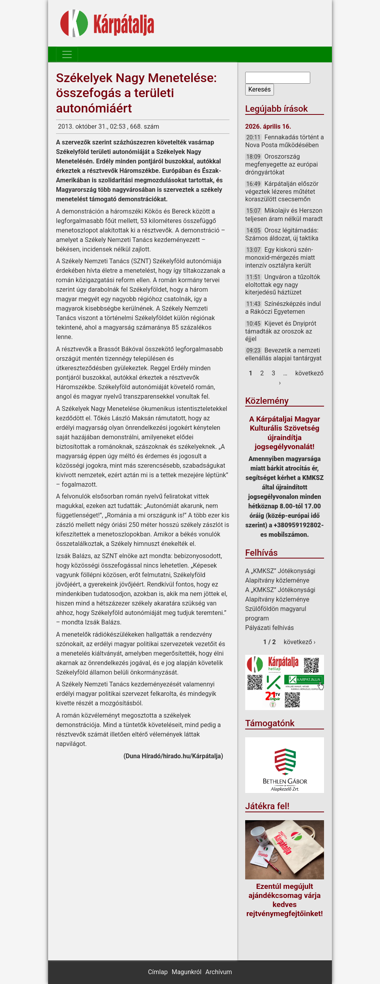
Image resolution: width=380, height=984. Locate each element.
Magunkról (186, 972)
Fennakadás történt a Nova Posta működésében (284, 141)
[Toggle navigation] (67, 54)
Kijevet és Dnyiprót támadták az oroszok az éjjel (280, 331)
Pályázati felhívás (269, 628)
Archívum (218, 972)
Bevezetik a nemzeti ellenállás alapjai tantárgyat (283, 354)
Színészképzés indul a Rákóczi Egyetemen (283, 307)
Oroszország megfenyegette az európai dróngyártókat (281, 164)
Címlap (158, 972)
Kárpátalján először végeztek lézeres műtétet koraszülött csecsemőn (282, 191)
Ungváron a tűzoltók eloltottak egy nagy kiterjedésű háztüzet (282, 284)
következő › (300, 642)
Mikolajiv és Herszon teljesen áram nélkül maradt (284, 214)
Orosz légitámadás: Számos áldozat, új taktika (282, 234)
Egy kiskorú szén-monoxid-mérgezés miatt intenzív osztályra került (280, 257)
